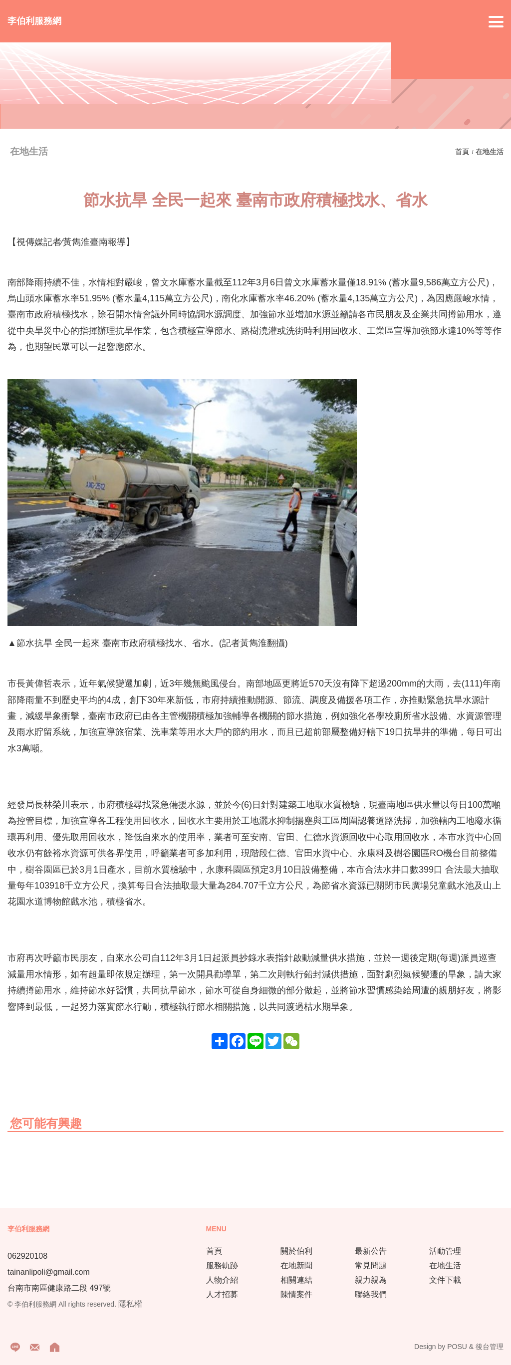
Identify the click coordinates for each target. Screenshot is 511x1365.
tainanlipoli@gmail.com (48, 1272)
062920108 (27, 1256)
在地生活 (490, 152)
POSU (457, 1347)
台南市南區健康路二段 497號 (59, 1288)
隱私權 (130, 1304)
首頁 (463, 152)
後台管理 (490, 1347)
